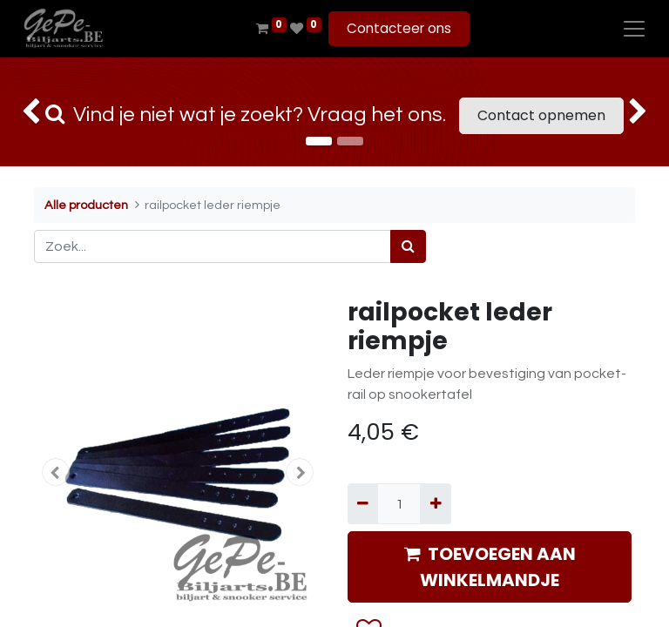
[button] (56, 472)
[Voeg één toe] (435, 503)
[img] (26, 111)
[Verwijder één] (363, 503)
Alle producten (86, 205)
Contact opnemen (541, 115)
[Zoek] (408, 246)
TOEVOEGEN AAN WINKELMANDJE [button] (490, 567)
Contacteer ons (399, 28)
